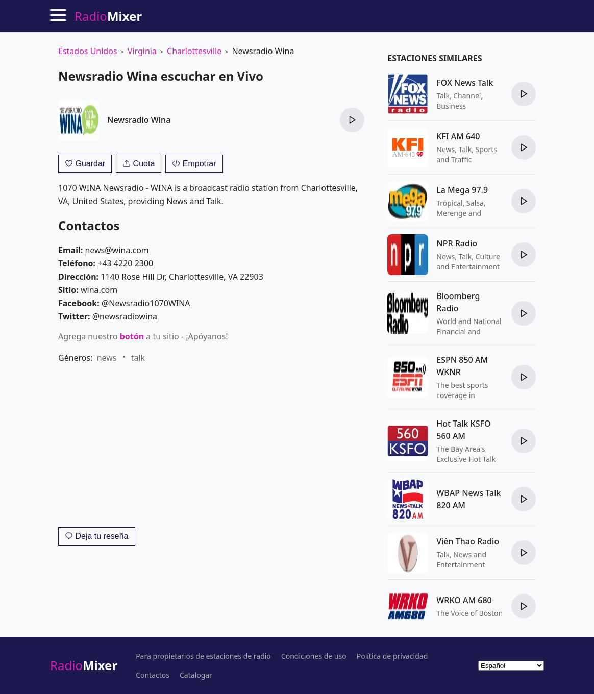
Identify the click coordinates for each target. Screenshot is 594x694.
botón (132, 336)
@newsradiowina (124, 316)
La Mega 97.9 (462, 189)
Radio (83, 665)
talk (138, 357)
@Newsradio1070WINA (146, 303)
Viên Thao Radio (467, 541)
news (107, 357)
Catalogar (196, 675)
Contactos (152, 675)
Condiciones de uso (313, 656)
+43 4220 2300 (125, 263)
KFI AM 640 (458, 136)
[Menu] (58, 15)
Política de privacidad (392, 656)
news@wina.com (116, 250)
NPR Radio (456, 243)
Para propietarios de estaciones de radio (203, 656)
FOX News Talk (464, 82)
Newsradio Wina (138, 120)
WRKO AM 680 (463, 600)
